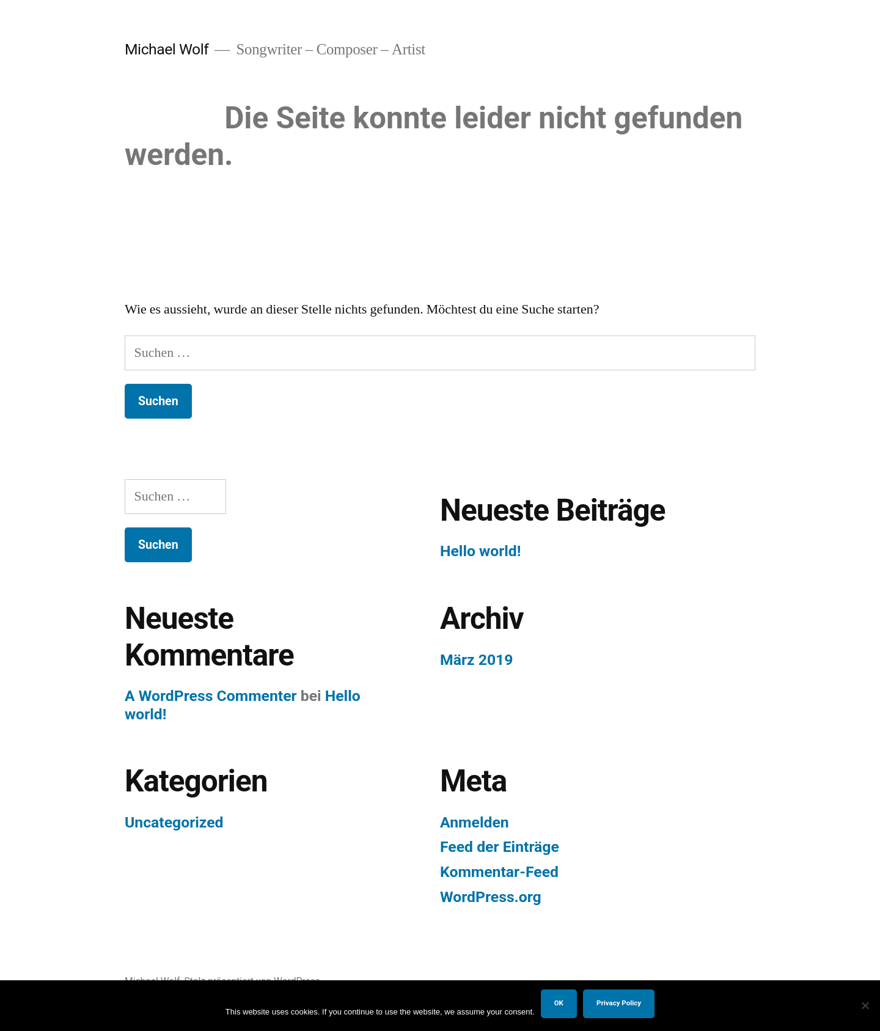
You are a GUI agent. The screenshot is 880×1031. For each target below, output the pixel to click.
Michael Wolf (166, 49)
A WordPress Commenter (211, 696)
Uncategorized (174, 822)
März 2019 (476, 660)
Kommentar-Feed (499, 872)
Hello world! (480, 551)
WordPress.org (490, 897)
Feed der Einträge (499, 847)
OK (558, 1003)
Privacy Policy (618, 1003)
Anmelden (474, 822)
